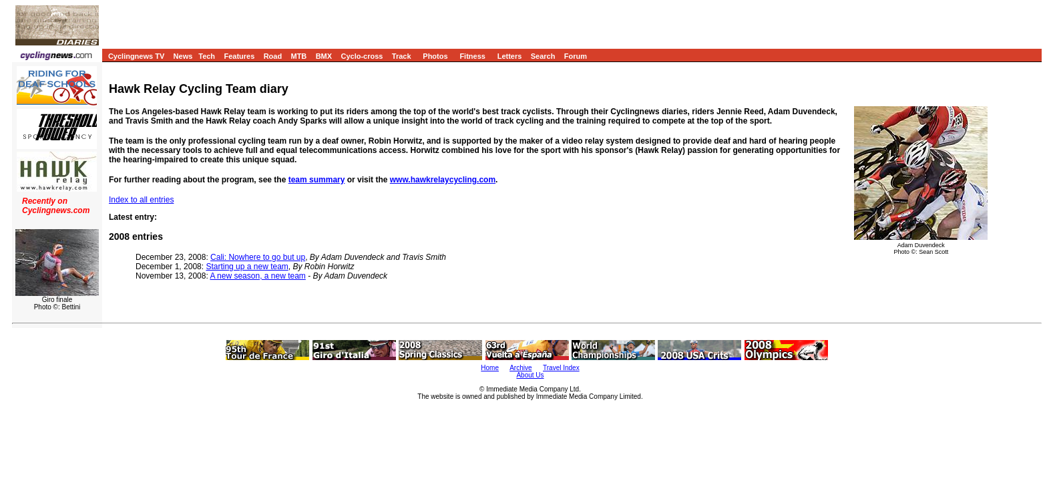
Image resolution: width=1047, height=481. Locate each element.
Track (401, 56)
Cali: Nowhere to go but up (257, 257)
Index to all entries (141, 199)
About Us (530, 375)
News (183, 56)
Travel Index (561, 367)
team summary (316, 179)
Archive (520, 367)
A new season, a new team (257, 276)
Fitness (472, 56)
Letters (509, 56)
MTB (298, 56)
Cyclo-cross (362, 56)
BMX (324, 56)
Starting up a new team (247, 266)
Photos (435, 56)
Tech (206, 56)
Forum (575, 56)
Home (490, 367)
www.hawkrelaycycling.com (442, 179)
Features (239, 56)
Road (273, 56)
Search (543, 56)
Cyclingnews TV (136, 56)
